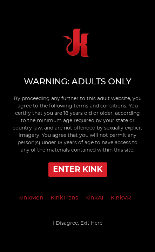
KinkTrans (64, 198)
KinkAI (94, 198)
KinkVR (120, 198)
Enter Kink (77, 169)
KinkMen (30, 198)
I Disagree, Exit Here (77, 223)
